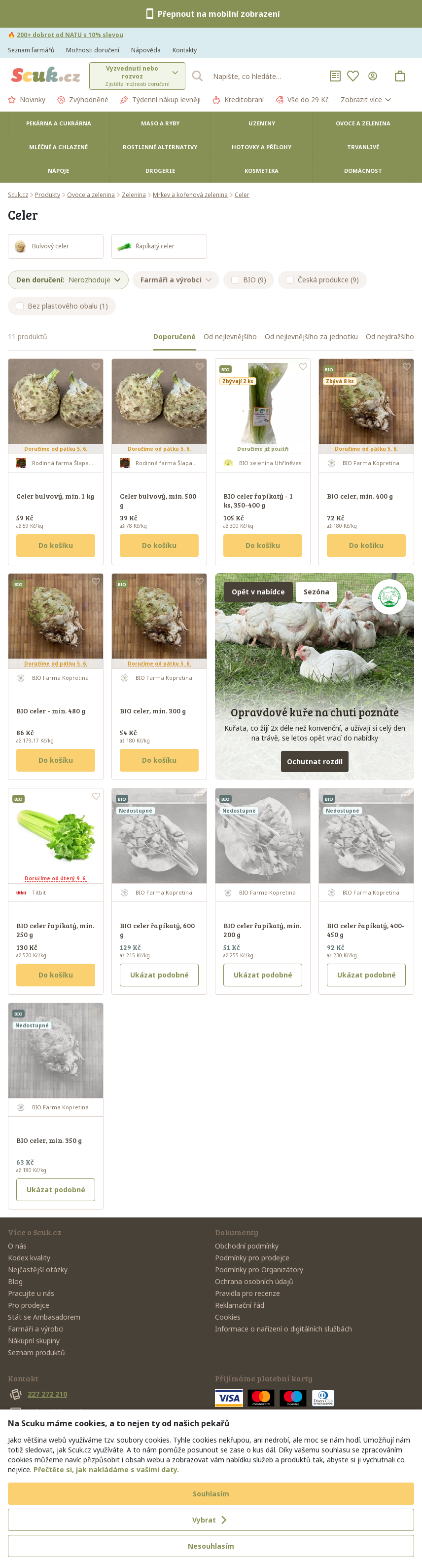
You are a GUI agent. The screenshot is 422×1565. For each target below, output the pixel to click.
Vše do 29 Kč (302, 100)
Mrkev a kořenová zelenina (190, 195)
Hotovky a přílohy (261, 147)
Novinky (26, 100)
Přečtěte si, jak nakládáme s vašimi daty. (106, 1469)
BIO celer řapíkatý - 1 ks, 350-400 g (258, 500)
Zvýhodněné (82, 100)
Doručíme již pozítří (262, 448)
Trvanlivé (363, 147)
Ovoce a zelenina (363, 123)
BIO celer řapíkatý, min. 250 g (55, 930)
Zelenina (134, 195)
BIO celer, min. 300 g (153, 710)
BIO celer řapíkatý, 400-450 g (366, 930)
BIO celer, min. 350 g (49, 1140)
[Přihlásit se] (375, 76)
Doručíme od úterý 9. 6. (56, 878)
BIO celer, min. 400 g (360, 496)
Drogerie (160, 170)
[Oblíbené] (353, 76)
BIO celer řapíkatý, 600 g (157, 930)
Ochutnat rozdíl (315, 761)
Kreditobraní (238, 100)
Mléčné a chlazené (58, 147)
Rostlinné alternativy (160, 147)
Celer (242, 195)
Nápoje (58, 170)
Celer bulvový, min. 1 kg (55, 496)
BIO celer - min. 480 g (50, 710)
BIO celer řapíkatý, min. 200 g (262, 930)
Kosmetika (262, 170)
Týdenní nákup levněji (160, 100)
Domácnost (363, 170)
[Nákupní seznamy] (335, 76)
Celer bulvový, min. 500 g (158, 500)
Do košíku (55, 545)
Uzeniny (261, 123)
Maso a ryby (160, 123)
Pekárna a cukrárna (58, 123)
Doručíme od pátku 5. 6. (55, 448)
